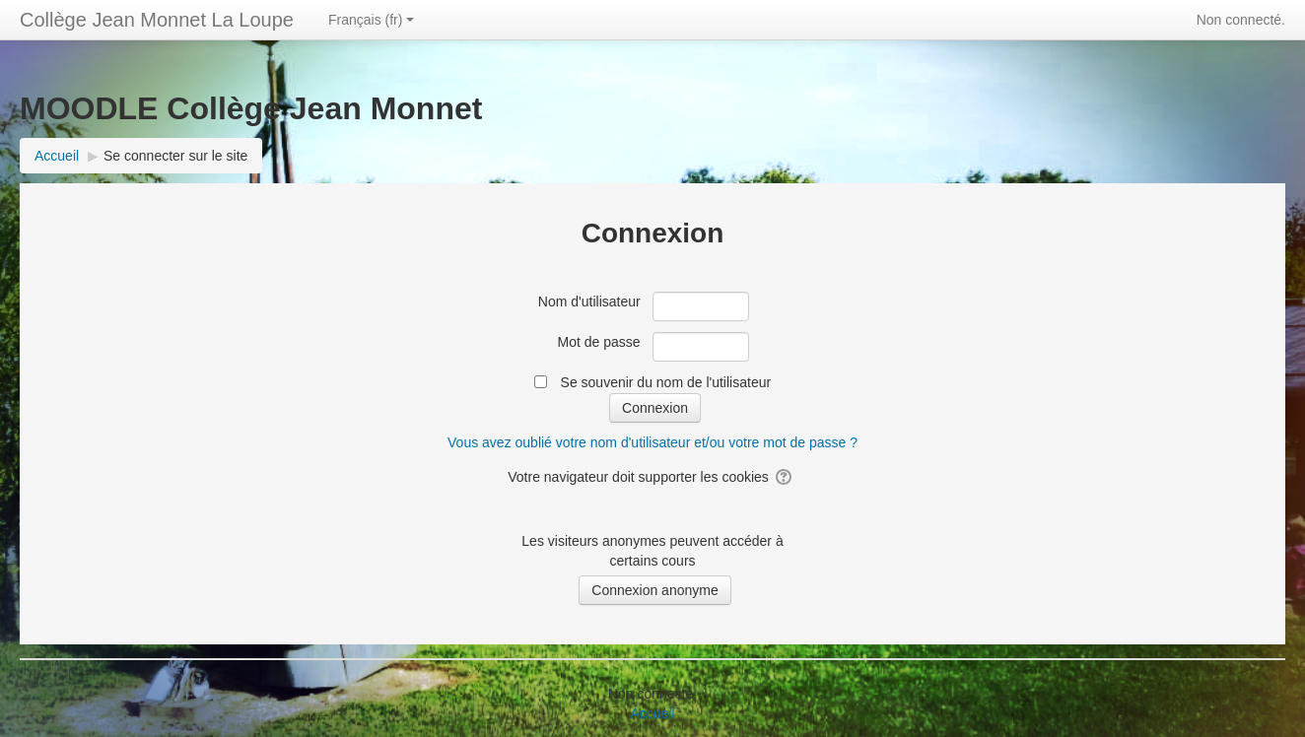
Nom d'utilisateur (589, 301)
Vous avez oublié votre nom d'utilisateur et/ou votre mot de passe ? (652, 442)
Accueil (652, 713)
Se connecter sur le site (175, 156)
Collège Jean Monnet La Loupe (157, 20)
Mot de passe (599, 342)
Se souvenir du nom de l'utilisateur (666, 382)
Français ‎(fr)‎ (371, 20)
